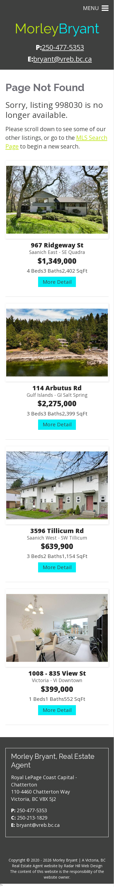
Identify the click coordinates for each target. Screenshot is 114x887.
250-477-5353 (63, 47)
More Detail (57, 281)
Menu (96, 8)
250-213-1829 (32, 817)
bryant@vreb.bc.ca (62, 58)
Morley (57, 29)
